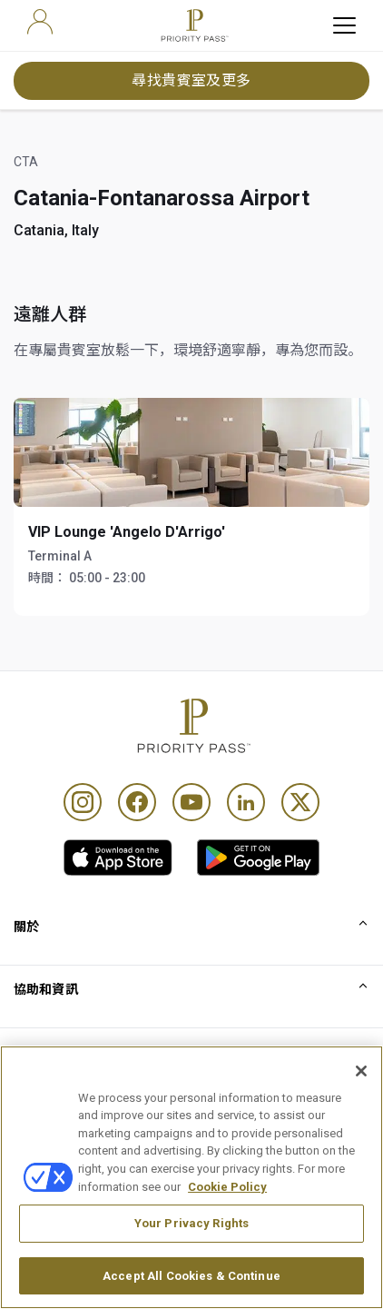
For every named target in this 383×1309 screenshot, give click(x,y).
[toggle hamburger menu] (344, 25)
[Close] (361, 1121)
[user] (40, 22)
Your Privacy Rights (191, 1273)
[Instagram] (83, 802)
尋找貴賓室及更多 (191, 80)
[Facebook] (137, 802)
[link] (118, 857)
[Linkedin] (246, 802)
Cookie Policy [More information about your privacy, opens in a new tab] (227, 1236)
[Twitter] (300, 802)
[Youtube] (191, 802)
